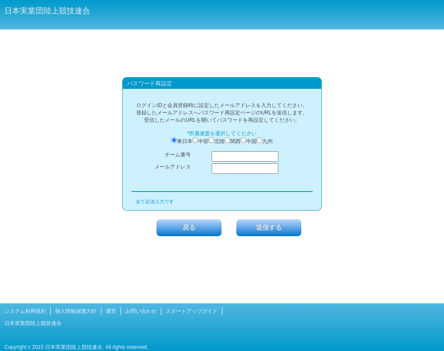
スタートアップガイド (192, 311)
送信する (269, 227)
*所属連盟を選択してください (222, 133)
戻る (189, 227)
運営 (111, 311)
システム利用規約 (25, 311)
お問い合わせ (141, 311)
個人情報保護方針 (76, 311)
